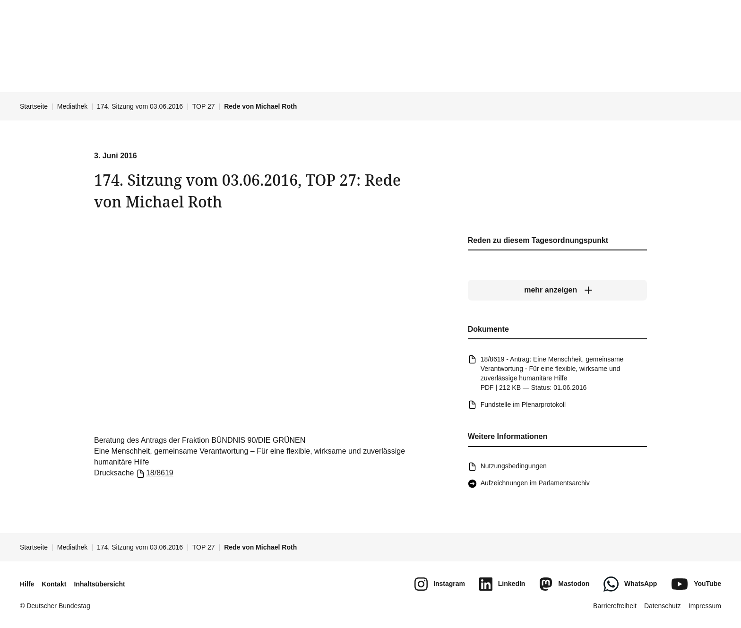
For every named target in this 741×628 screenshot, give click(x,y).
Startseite (34, 106)
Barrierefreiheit (615, 606)
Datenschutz (662, 606)
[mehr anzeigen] (557, 290)
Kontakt (54, 584)
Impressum (705, 606)
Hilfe (27, 584)
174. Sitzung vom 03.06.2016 (140, 106)
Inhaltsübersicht (99, 584)
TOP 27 (203, 106)
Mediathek (72, 106)
